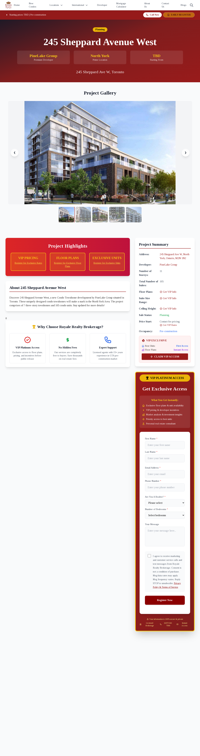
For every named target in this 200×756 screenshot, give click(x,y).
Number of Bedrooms (156, 509)
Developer (102, 5)
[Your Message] (165, 536)
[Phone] (165, 487)
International (80, 5)
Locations (56, 5)
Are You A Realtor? (155, 497)
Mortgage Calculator (121, 5)
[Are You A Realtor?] (165, 502)
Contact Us (165, 5)
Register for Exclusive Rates (28, 263)
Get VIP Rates (168, 325)
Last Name (151, 452)
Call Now (152, 15)
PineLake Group (168, 264)
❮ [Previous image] (15, 152)
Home (17, 5)
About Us (147, 5)
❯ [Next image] (186, 152)
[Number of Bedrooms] (165, 515)
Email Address (152, 468)
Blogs (183, 5)
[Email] (165, 474)
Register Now (165, 600)
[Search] (191, 5)
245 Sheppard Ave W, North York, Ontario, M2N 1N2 (174, 256)
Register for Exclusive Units (106, 263)
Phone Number (153, 481)
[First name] (165, 445)
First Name (151, 438)
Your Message (152, 524)
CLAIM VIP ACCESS (164, 356)
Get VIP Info (168, 291)
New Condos (32, 5)
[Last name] (165, 458)
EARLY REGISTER (179, 15)
